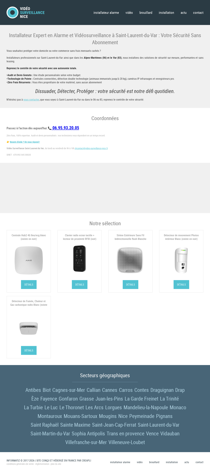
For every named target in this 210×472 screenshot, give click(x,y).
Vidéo (129, 12)
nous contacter (31, 99)
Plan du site (56, 463)
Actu (184, 12)
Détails (28, 284)
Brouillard (145, 12)
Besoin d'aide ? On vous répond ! (25, 141)
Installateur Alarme (106, 12)
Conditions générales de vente (20, 463)
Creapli (86, 460)
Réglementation (42, 463)
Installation (166, 12)
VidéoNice (26, 12)
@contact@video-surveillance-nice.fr (91, 148)
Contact (198, 12)
